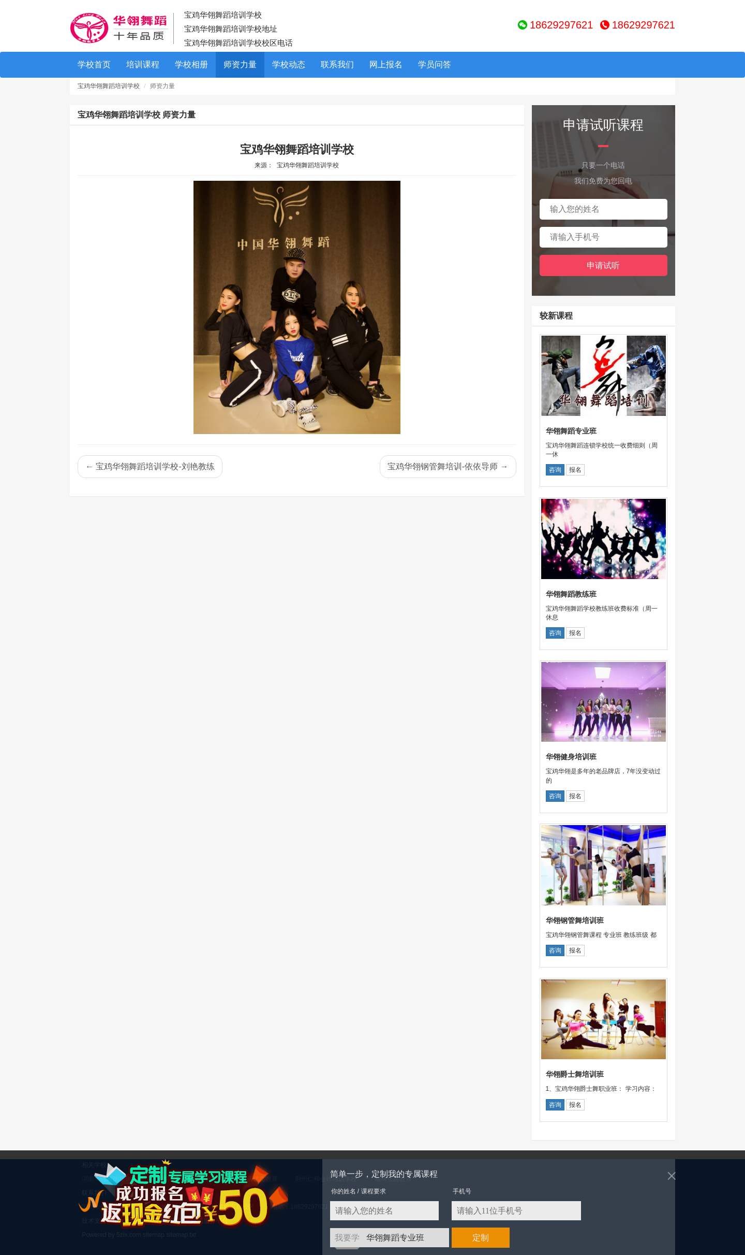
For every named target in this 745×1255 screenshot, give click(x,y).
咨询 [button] (555, 469)
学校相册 (191, 64)
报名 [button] (575, 469)
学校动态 (288, 64)
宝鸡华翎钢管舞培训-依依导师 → (448, 466)
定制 (480, 1237)
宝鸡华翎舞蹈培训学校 (109, 86)
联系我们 (337, 64)
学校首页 (94, 64)
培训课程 (142, 64)
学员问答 (434, 64)
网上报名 (386, 64)
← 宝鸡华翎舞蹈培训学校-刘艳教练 (150, 466)
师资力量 (240, 64)
